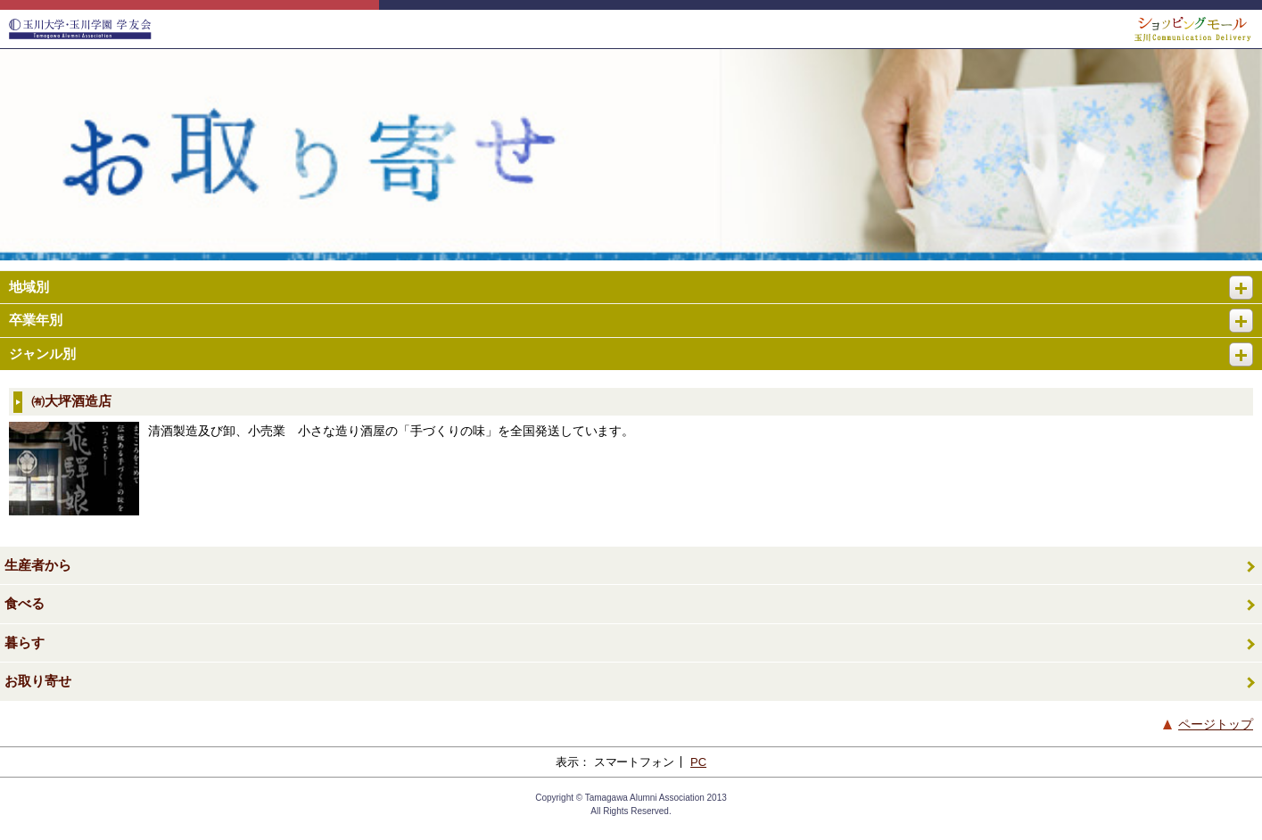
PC (698, 762)
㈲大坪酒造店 (71, 400)
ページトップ (1215, 724)
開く (1248, 280)
